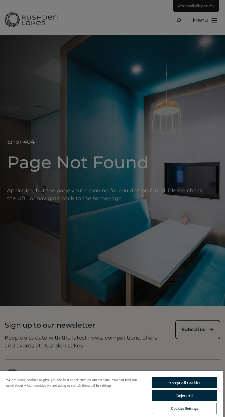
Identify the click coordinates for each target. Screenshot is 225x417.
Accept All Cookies (184, 382)
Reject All (184, 395)
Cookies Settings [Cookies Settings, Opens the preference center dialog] (184, 408)
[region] (111, 394)
